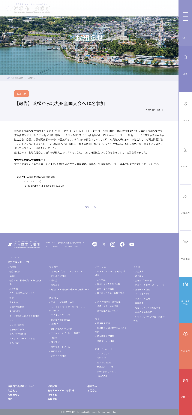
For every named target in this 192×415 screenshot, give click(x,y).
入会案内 (185, 203)
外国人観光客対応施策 (61, 328)
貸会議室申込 (185, 293)
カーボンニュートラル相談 (22, 338)
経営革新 (13, 288)
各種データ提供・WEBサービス (150, 284)
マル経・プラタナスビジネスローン (68, 271)
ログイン (185, 157)
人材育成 (101, 279)
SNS (10, 399)
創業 (11, 297)
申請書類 (185, 249)
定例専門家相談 (16, 306)
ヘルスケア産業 (142, 298)
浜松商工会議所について (158, 8)
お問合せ (185, 387)
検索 (185, 64)
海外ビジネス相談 (17, 333)
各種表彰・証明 (142, 289)
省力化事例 (14, 343)
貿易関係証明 (103, 323)
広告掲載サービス (105, 367)
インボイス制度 (16, 324)
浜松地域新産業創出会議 (62, 302)
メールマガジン (142, 293)
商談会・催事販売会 (60, 319)
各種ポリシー (15, 395)
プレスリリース (104, 353)
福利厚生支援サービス (107, 310)
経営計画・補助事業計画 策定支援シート (70, 289)
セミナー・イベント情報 (124, 8)
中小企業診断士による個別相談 (24, 315)
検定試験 (99, 8)
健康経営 (139, 303)
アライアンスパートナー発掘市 (65, 333)
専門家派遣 (14, 311)
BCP (11, 320)
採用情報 (52, 399)
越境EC (54, 324)
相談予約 (185, 341)
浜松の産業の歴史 (143, 312)
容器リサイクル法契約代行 (147, 307)
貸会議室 (139, 275)
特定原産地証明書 (105, 336)
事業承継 (13, 302)
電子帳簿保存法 (16, 329)
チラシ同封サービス (106, 371)
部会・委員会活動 (105, 288)
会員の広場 (102, 376)
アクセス (185, 111)
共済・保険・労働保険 (107, 306)
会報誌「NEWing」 (144, 280)
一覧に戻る (89, 207)
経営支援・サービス (76, 8)
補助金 (12, 275)
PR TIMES (101, 358)
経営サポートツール (60, 346)
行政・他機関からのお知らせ (23, 293)
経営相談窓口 (15, 271)
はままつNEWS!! (104, 362)
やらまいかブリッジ (60, 315)
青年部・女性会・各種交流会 (110, 293)
